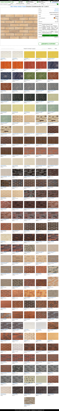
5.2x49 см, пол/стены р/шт (6, 80)
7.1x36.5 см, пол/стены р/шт (17, 80)
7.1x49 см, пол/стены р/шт (17, 384)
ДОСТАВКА (39, 0)
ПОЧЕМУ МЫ (10, 0)
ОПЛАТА (30, 0)
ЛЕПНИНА (28, 3)
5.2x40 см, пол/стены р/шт (41, 220)
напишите (40, 410)
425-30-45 (55, 1)
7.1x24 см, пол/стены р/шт (17, 59)
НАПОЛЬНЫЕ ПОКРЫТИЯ (20, 3)
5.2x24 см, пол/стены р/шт (6, 59)
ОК (50, 35)
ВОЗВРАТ (49, 0)
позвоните (33, 410)
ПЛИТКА (11, 3)
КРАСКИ (42, 3)
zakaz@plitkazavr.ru (55, 2)
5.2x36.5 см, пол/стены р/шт (53, 59)
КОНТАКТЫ (20, 0)
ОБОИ (35, 3)
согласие (51, 31)
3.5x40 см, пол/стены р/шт (17, 220)
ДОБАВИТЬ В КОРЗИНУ (48, 43)
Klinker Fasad (56, 10)
